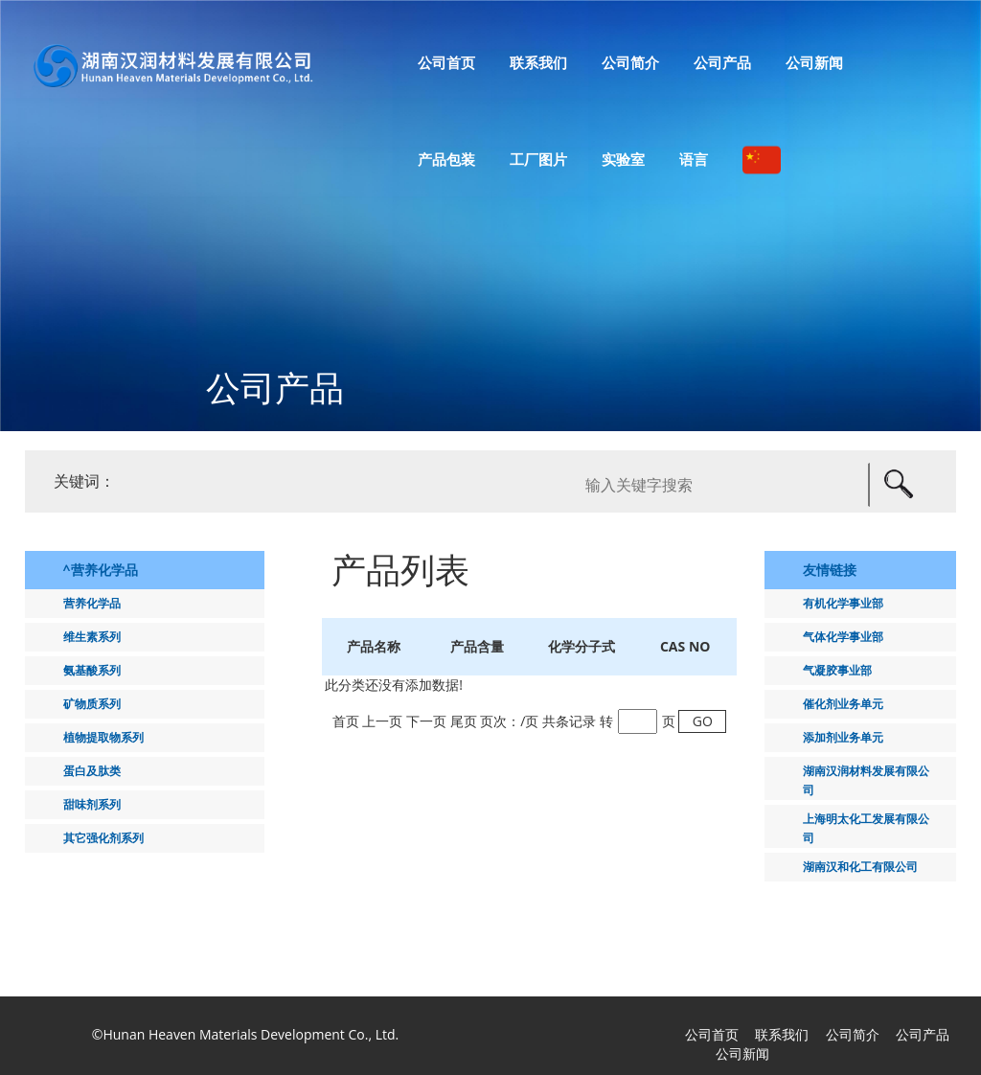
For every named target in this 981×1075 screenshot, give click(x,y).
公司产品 (922, 1034)
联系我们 (782, 1034)
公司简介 (852, 1034)
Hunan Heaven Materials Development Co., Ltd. (251, 1034)
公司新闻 (742, 1053)
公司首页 (712, 1034)
